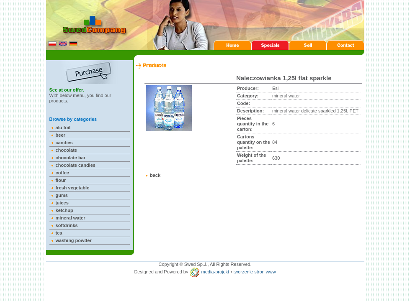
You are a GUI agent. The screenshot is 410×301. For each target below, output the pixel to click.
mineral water (70, 217)
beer (60, 135)
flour (61, 180)
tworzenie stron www (254, 271)
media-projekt (215, 271)
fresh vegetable (73, 187)
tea (59, 232)
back (155, 175)
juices (62, 202)
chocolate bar (71, 157)
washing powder (74, 240)
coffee (62, 172)
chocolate (66, 150)
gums (62, 195)
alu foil (63, 127)
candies (64, 142)
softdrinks (67, 225)
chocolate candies (75, 165)
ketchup (64, 210)
